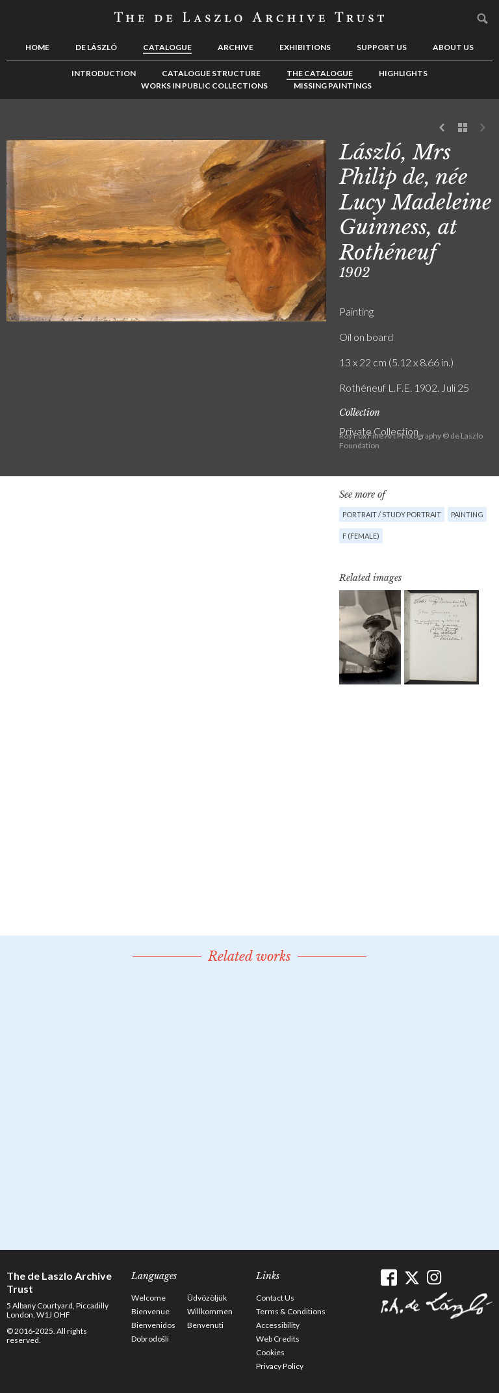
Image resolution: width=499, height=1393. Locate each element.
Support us (382, 47)
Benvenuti (205, 1325)
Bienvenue (150, 1311)
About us (453, 47)
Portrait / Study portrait (391, 514)
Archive (235, 47)
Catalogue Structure (211, 73)
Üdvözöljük (207, 1298)
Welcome (148, 1298)
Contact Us (275, 1298)
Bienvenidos (153, 1325)
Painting (467, 514)
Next (483, 128)
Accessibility (278, 1325)
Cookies (270, 1352)
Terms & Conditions (291, 1311)
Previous (442, 128)
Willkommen (210, 1311)
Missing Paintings (333, 85)
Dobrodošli (150, 1339)
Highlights (403, 73)
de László (96, 47)
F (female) (360, 536)
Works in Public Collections (204, 85)
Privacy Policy (279, 1366)
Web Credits (278, 1339)
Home (37, 47)
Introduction (103, 73)
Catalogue (167, 47)
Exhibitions (305, 47)
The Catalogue (320, 73)
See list (462, 128)
